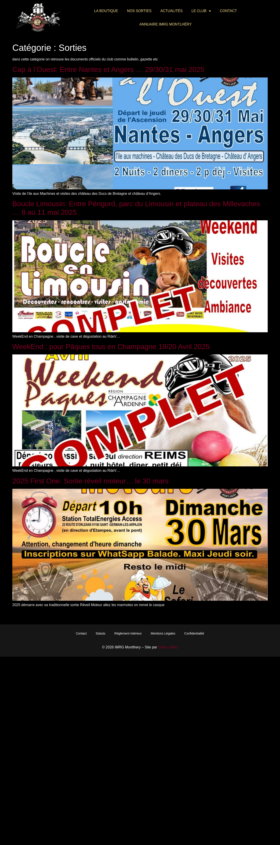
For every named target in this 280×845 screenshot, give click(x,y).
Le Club (201, 11)
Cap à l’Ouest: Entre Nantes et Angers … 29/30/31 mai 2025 (108, 69)
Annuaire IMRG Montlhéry (165, 24)
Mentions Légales (163, 633)
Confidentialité (194, 633)
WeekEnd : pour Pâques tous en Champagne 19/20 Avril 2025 (111, 347)
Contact (228, 11)
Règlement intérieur (128, 633)
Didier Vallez (168, 647)
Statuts (101, 633)
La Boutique (106, 11)
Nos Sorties (139, 11)
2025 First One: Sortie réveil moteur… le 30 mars (90, 481)
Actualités (171, 11)
